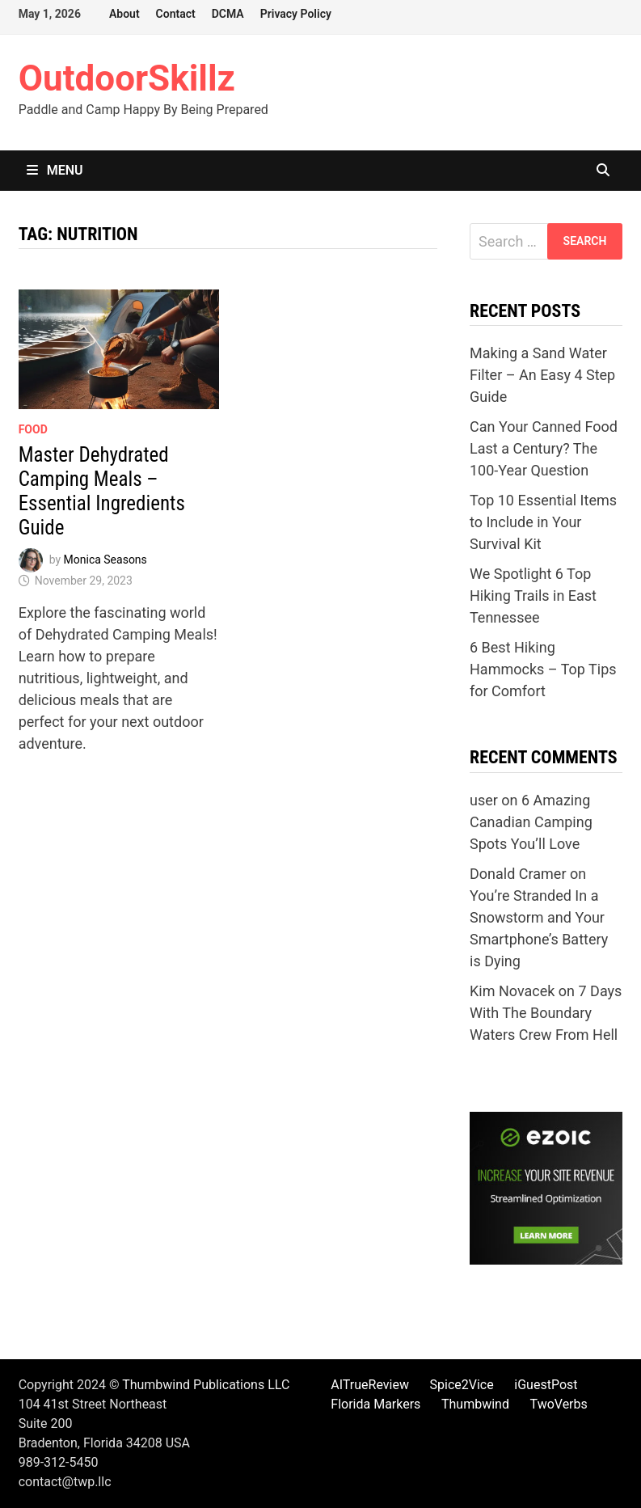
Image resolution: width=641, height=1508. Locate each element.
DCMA (228, 13)
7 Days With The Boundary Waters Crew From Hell (546, 1012)
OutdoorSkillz (127, 78)
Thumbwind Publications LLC (205, 1384)
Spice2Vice (462, 1384)
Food (33, 429)
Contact (176, 13)
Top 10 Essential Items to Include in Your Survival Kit (543, 522)
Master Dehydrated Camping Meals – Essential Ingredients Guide (102, 491)
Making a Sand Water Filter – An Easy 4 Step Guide (542, 374)
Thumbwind (475, 1404)
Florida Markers (375, 1404)
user (484, 800)
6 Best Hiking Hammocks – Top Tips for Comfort (543, 669)
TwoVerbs (559, 1404)
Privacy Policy (295, 13)
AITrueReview (370, 1384)
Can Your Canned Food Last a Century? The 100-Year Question (544, 448)
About (124, 13)
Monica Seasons (105, 559)
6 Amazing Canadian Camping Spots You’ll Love (531, 822)
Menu (55, 170)
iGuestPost (545, 1384)
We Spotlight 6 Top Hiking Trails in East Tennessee (533, 595)
